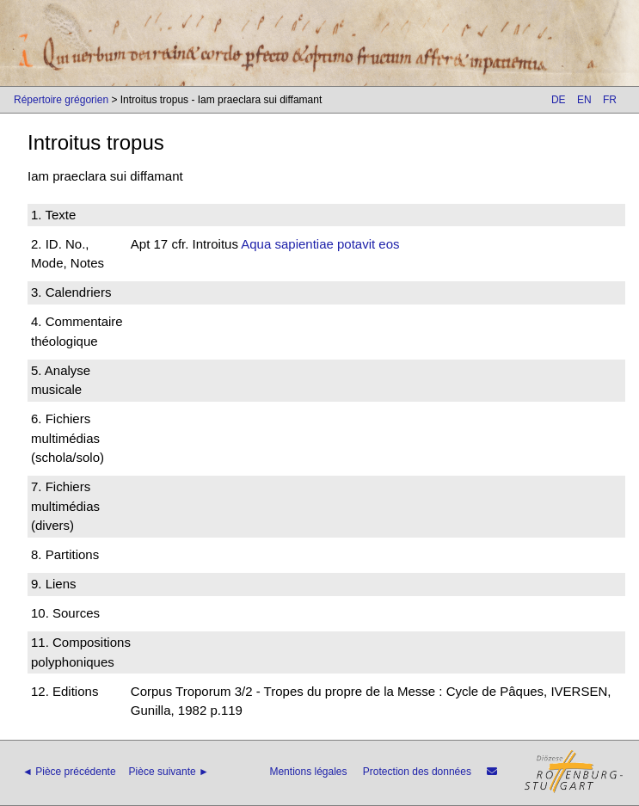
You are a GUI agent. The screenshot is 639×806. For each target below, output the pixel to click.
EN (584, 100)
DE (558, 100)
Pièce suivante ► (169, 772)
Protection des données (417, 772)
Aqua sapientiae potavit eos (320, 244)
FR (610, 100)
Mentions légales (308, 772)
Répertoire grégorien (61, 100)
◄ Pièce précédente (69, 772)
